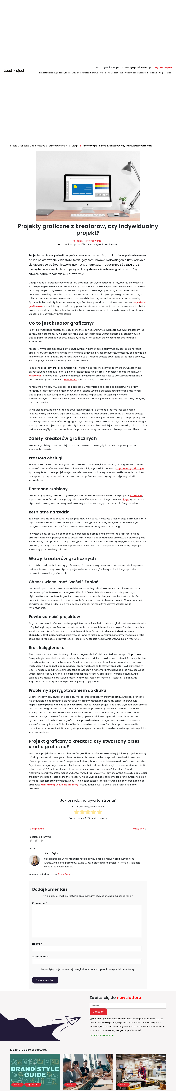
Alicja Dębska (53, 853)
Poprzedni (36, 829)
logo (126, 499)
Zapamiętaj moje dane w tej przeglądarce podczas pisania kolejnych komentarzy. (88, 969)
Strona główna (57, 145)
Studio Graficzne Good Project (27, 145)
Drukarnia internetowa (135, 72)
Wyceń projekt (163, 67)
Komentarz (39, 903)
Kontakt (167, 72)
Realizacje (152, 72)
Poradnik (78, 240)
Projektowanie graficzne (111, 72)
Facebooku (70, 379)
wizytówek (35, 375)
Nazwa (37, 943)
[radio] (76, 812)
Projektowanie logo (48, 72)
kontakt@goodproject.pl (136, 67)
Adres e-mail (41, 956)
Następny (140, 829)
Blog (161, 72)
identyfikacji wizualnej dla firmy (59, 784)
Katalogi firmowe (90, 72)
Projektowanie (93, 240)
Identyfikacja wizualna (70, 72)
